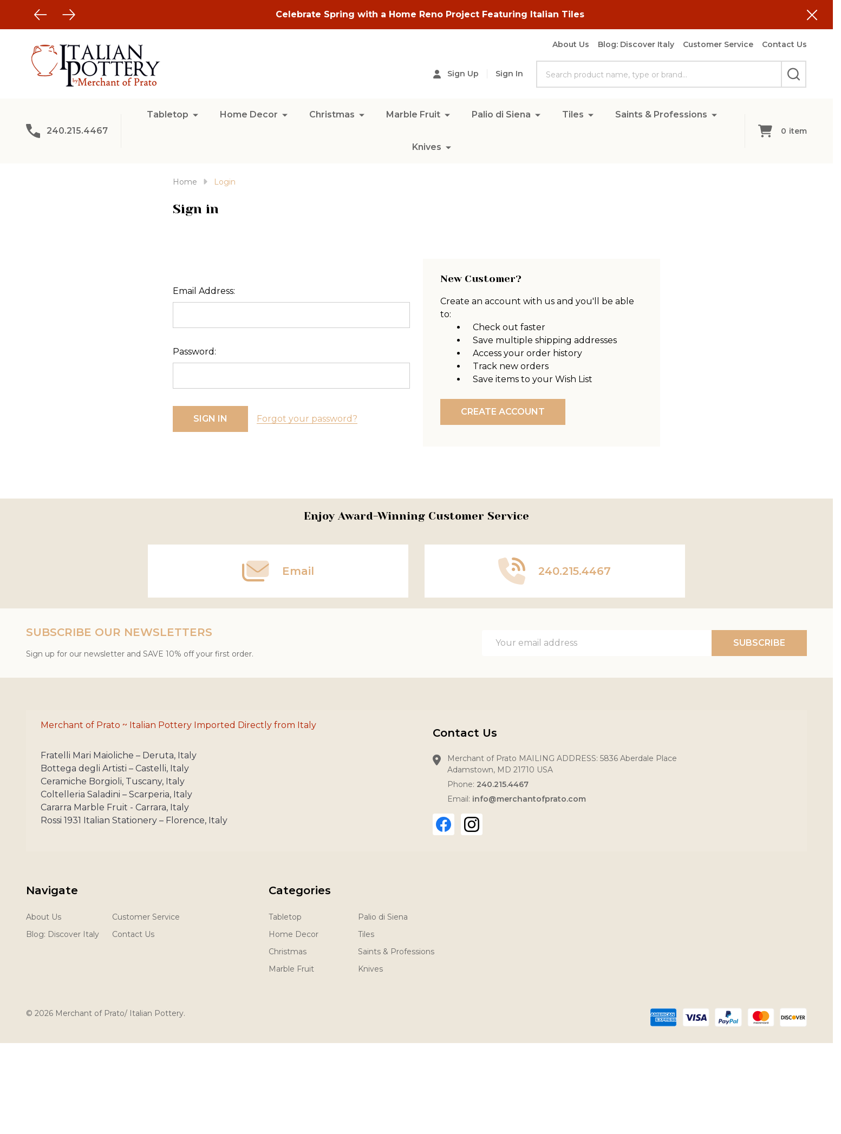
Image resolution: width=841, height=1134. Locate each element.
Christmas (332, 114)
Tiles (573, 114)
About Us (570, 44)
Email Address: (204, 291)
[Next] (69, 14)
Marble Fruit (413, 114)
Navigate (52, 890)
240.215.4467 (503, 784)
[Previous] (40, 14)
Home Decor (249, 114)
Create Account (503, 412)
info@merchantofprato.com (529, 799)
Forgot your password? (307, 419)
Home (185, 182)
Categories (300, 890)
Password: (194, 351)
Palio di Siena (501, 114)
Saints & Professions (661, 114)
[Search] (793, 74)
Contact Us (784, 44)
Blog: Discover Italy (636, 44)
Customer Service (718, 44)
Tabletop (167, 114)
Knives (426, 147)
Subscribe (759, 643)
